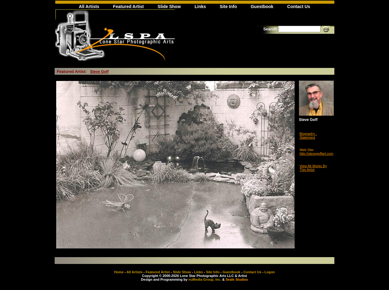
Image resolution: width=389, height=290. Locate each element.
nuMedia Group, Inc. (204, 279)
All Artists (89, 6)
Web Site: (307, 150)
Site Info (228, 6)
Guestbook (262, 6)
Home (119, 272)
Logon (270, 272)
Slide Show (169, 6)
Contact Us (298, 6)
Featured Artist (128, 6)
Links (200, 6)
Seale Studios (237, 279)
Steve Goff (99, 71)
